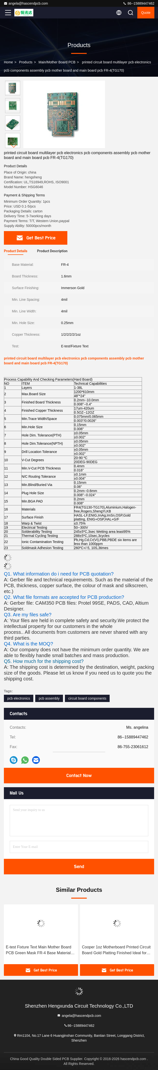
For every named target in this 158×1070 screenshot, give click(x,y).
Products (25, 62)
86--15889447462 (138, 3)
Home (8, 62)
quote (145, 13)
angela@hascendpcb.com (26, 3)
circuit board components (87, 698)
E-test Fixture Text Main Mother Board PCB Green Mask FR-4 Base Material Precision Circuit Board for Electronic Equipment (38, 950)
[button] (14, 146)
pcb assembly (49, 698)
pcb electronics (18, 698)
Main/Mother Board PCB (57, 62)
